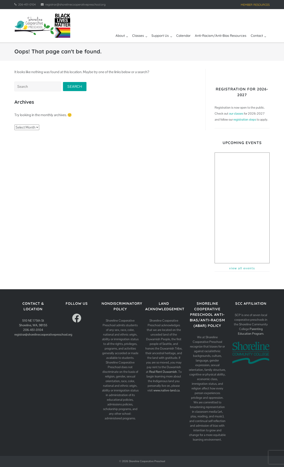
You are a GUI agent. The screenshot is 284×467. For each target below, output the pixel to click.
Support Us (160, 35)
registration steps (244, 119)
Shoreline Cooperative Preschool (147, 461)
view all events (242, 268)
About (120, 35)
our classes (236, 113)
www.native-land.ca (166, 390)
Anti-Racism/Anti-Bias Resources (220, 35)
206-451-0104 (27, 4)
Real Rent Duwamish (163, 372)
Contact (257, 35)
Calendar (183, 35)
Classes (138, 35)
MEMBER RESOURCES (255, 4)
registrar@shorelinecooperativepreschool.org (75, 4)
